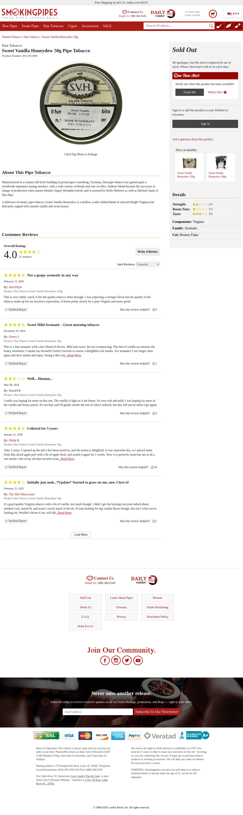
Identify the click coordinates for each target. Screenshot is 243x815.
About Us (85, 607)
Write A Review (147, 251)
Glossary (121, 607)
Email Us (124, 15)
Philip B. (14, 440)
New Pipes (9, 26)
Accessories (90, 26)
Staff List (85, 597)
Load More (81, 534)
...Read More (73, 355)
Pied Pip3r (15, 287)
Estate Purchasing (157, 607)
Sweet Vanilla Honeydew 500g (218, 166)
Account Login (192, 11)
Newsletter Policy (157, 616)
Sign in (205, 123)
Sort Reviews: (138, 264)
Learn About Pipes (121, 597)
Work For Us (85, 626)
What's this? (217, 92)
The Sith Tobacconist (22, 494)
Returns (157, 597)
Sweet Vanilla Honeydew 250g (187, 166)
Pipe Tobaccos (53, 26)
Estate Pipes (30, 26)
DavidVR (15, 390)
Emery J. (14, 336)
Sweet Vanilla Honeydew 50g (60, 37)
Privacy (121, 616)
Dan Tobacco (32, 37)
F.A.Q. (85, 616)
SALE (107, 26)
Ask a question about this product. (193, 139)
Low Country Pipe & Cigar (85, 776)
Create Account (192, 15)
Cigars (72, 26)
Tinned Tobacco (11, 37)
